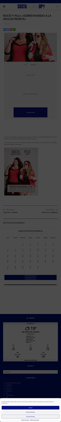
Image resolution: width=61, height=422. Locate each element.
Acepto (30, 407)
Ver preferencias (30, 416)
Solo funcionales (30, 412)
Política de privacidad (34, 420)
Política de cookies (25, 420)
